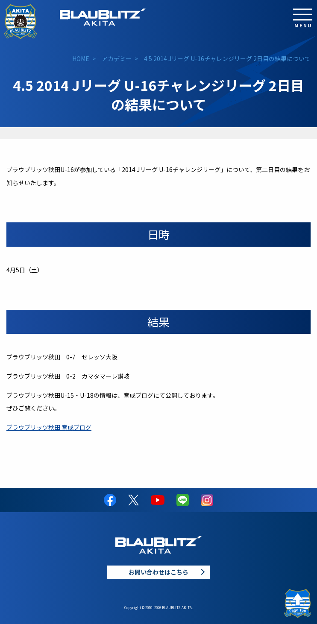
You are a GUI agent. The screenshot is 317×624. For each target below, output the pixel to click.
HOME (80, 58)
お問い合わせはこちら (158, 572)
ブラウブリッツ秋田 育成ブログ (48, 427)
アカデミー (117, 58)
